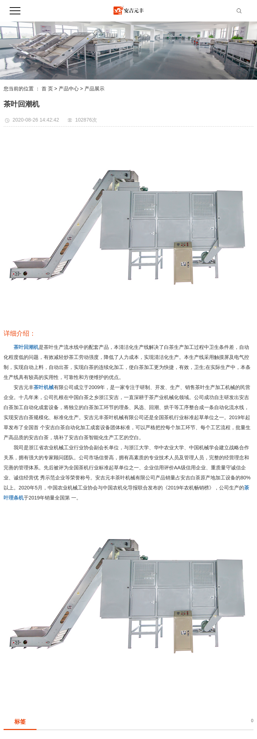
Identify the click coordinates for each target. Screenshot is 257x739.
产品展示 (94, 88)
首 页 (47, 88)
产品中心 (69, 88)
